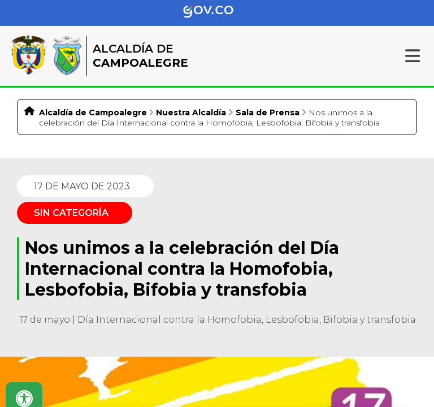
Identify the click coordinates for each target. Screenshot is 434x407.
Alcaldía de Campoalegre (93, 112)
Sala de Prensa (268, 112)
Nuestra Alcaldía (191, 112)
